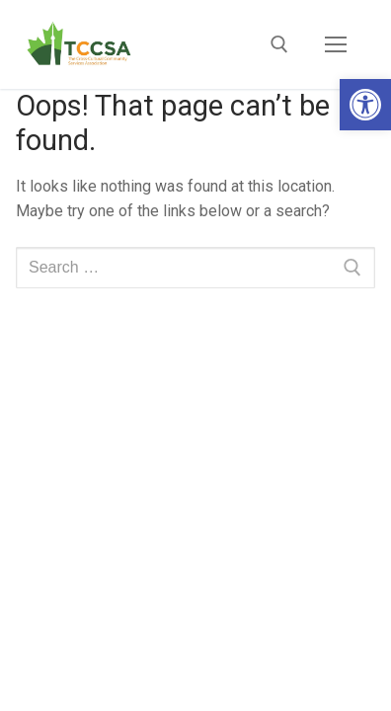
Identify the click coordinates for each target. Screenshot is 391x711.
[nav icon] (335, 44)
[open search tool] (279, 44)
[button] (365, 104)
